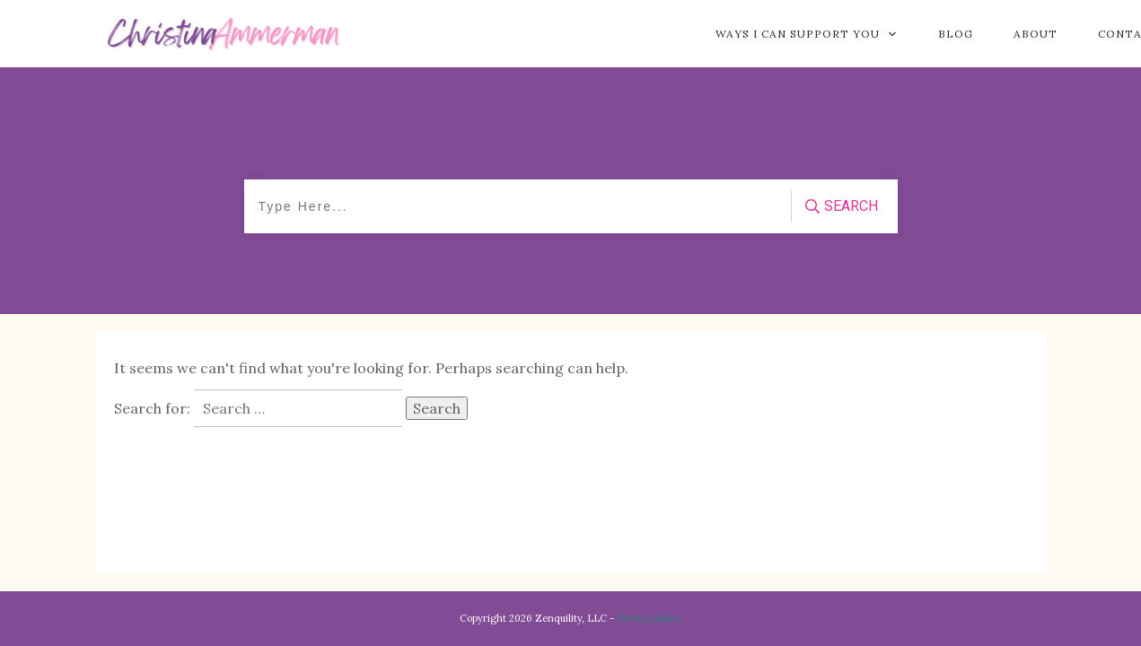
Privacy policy (649, 618)
